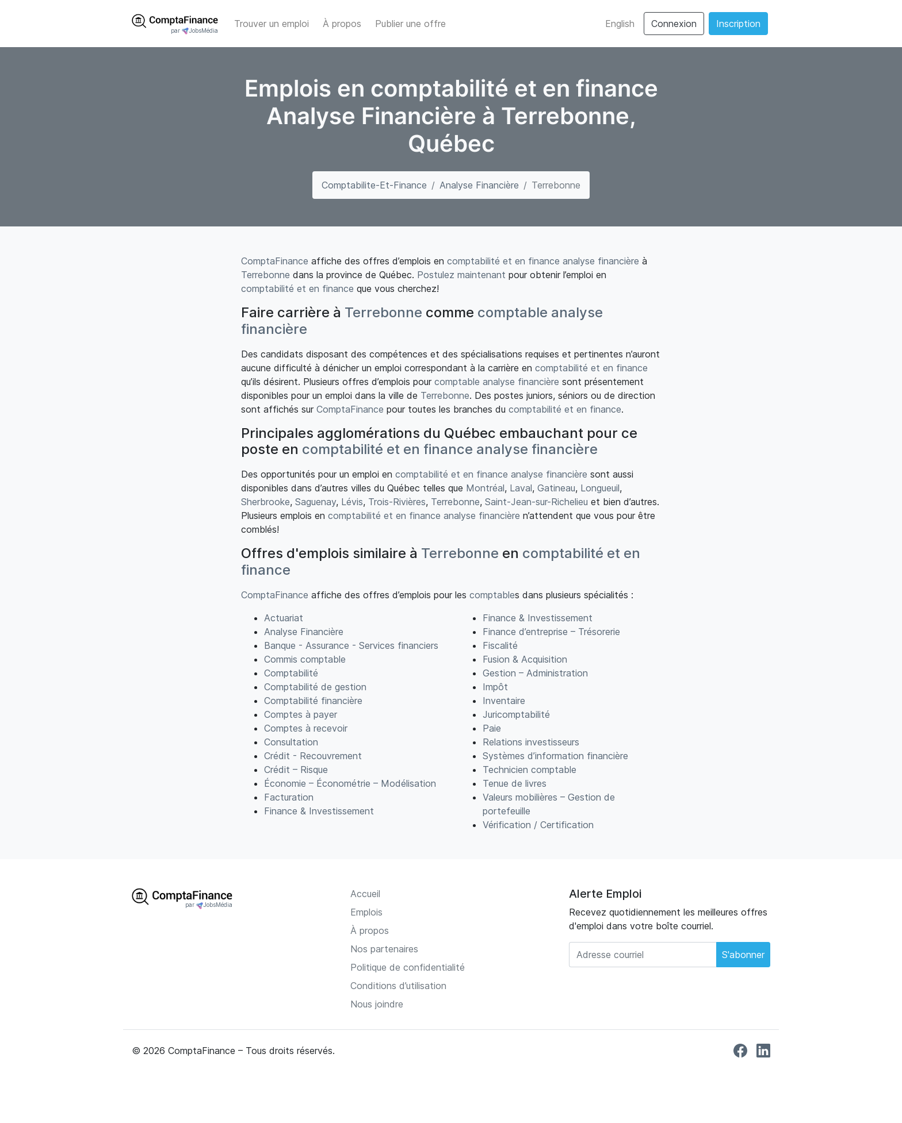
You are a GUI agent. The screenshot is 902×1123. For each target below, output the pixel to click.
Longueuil (600, 488)
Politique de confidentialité (407, 967)
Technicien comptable (529, 769)
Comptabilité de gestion (315, 687)
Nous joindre (376, 1004)
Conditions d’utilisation (398, 985)
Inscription (738, 23)
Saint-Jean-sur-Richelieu (536, 501)
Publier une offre (410, 23)
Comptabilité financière (313, 700)
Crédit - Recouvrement (313, 756)
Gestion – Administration (535, 673)
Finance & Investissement (319, 811)
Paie (492, 728)
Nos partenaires (384, 949)
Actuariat (283, 618)
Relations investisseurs (531, 742)
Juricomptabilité (516, 714)
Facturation (289, 797)
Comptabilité (291, 673)
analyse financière (601, 261)
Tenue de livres (514, 783)
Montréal (485, 488)
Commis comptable (305, 659)
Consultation (291, 742)
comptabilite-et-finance (374, 185)
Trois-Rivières (397, 501)
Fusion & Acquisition (525, 659)
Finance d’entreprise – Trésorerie (551, 631)
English (620, 23)
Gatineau (556, 488)
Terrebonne (265, 274)
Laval (521, 488)
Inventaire (504, 700)
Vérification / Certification (538, 824)
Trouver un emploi (271, 23)
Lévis (352, 501)
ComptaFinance (274, 261)
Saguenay (315, 501)
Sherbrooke (265, 501)
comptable (512, 312)
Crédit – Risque (296, 769)
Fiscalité (500, 645)
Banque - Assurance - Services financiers (351, 645)
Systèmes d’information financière (555, 756)
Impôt (495, 687)
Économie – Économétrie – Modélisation (350, 783)
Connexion (674, 23)
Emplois (366, 912)
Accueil (365, 893)
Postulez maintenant (461, 274)
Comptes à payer (300, 714)
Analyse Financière (479, 185)
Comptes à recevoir (305, 728)
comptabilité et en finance (503, 261)
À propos (342, 23)
